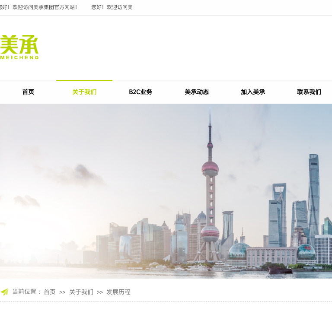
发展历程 (118, 291)
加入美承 (253, 91)
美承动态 (197, 91)
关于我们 (84, 91)
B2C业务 (140, 91)
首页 (28, 91)
